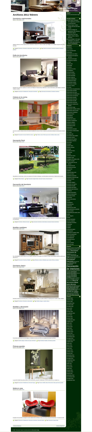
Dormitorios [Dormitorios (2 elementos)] (69, 275)
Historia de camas (36, 48)
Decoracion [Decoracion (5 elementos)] (74, 250)
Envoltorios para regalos (73, 135)
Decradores (70, 115)
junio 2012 (70, 345)
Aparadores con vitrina (72, 54)
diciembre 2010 (71, 375)
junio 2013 (70, 325)
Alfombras (70, 52)
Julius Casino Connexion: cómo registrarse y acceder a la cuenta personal (74, 22)
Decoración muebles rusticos (74, 108)
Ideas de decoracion (49, 382)
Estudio (69, 149)
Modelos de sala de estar (73, 177)
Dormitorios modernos (55, 91)
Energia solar (70, 134)
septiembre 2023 (71, 313)
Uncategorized (71, 237)
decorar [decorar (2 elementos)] (78, 273)
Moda (57, 420)
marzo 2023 (70, 318)
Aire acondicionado (72, 50)
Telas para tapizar (71, 229)
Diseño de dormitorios (47, 48)
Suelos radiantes (71, 220)
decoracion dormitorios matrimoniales (40, 221)
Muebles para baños (72, 187)
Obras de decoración (72, 194)
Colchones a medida (72, 83)
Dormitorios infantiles (55, 48)
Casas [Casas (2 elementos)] (76, 247)
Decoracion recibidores (72, 112)
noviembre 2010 (71, 376)
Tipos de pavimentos (72, 234)
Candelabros (70, 70)
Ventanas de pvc (71, 239)
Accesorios (70, 48)
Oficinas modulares (55, 260)
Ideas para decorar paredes (58, 382)
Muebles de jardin (71, 185)
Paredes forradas (71, 195)
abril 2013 (70, 328)
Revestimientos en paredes (73, 209)
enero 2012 (70, 353)
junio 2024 (70, 308)
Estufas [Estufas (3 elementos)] (72, 279)
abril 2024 (70, 309)
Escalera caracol (71, 137)
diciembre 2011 (71, 355)
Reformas (70, 205)
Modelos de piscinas (72, 175)
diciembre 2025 (71, 303)
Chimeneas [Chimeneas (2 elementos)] (74, 249)
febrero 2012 (70, 351)
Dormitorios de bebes (72, 129)
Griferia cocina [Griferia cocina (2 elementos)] (69, 280)
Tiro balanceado (71, 236)
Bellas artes (70, 63)
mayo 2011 (70, 366)
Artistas (69, 62)
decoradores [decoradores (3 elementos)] (74, 273)
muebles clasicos (46, 301)
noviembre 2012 (71, 336)
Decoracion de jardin (72, 97)
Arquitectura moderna (72, 60)
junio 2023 (70, 314)
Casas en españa (71, 73)
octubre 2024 (70, 306)
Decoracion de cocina (22, 134)
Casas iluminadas (71, 75)
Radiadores (70, 202)
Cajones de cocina (72, 68)
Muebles (28, 260)
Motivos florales (21, 178)
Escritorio (70, 142)
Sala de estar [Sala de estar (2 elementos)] (74, 294)
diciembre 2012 (71, 335)
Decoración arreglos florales (33, 178)
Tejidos (69, 227)
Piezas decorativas (72, 199)
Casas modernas (71, 77)
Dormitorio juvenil (71, 125)
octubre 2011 (70, 358)
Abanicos (70, 47)
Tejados (69, 225)
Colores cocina (40, 134)
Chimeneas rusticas (72, 82)
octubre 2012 (70, 338)
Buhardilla (70, 65)
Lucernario (70, 169)
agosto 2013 (70, 321)
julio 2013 (70, 323)
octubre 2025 (70, 304)
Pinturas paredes (19, 346)
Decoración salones (42, 178)
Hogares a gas (71, 157)
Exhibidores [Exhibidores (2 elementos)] (77, 279)
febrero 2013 (70, 331)
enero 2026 (70, 301)
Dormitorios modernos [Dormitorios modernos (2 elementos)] (75, 277)
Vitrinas (69, 241)
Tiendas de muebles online (73, 232)
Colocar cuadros (71, 85)
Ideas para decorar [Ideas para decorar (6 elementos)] (72, 283)
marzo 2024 (70, 311)
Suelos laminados (71, 219)
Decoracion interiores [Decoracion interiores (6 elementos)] (71, 260)
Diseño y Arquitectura (72, 120)
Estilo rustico (70, 145)
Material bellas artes (72, 172)
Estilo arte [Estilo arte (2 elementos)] (68, 279)
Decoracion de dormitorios (46, 91)
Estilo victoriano (71, 147)
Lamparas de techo (72, 167)
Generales (70, 152)
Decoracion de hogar (52, 420)
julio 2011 (70, 363)
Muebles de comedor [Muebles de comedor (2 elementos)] (73, 290)
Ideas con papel (71, 160)
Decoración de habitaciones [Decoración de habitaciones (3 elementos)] (71, 263)
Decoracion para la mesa (73, 110)
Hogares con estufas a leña (73, 159)
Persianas (70, 197)
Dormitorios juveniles (51, 340)
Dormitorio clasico (19, 266)
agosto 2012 (70, 341)
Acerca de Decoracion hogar (74, 14)
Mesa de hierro (71, 174)
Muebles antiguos (40, 301)
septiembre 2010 (71, 380)
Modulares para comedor (47, 260)
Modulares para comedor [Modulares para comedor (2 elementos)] (74, 286)
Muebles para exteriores (73, 189)
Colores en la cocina (20, 97)
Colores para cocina (46, 134)
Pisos (69, 200)
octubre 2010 (70, 378)
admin (23, 56)
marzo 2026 (70, 298)
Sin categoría (70, 215)
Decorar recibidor (42, 382)
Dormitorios (20, 48)
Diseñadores (70, 117)
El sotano (70, 132)
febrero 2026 (70, 299)
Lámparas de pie (71, 165)
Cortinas (69, 87)
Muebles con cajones (72, 184)
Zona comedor (71, 242)
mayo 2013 (70, 326)
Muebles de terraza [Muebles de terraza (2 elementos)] (70, 292)
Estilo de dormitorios (20, 55)
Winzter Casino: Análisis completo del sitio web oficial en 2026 (74, 26)
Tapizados (70, 224)
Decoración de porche (72, 99)
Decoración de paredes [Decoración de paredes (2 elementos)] (71, 270)
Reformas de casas (72, 207)
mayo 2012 (70, 346)
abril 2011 (70, 368)
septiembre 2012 (71, 340)
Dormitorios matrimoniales (22, 18)
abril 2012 (70, 348)
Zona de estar (71, 244)
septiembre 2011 (71, 360)
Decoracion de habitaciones (23, 91)
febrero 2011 (70, 371)
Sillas (69, 214)
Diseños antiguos (21, 340)
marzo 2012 (70, 350)
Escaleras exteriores (72, 140)
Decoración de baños (72, 90)
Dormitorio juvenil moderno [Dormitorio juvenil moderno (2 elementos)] (72, 274)
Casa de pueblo (71, 72)
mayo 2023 (70, 316)
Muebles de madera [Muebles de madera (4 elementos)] (72, 291)
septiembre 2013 (71, 320)
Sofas (69, 217)
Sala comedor (71, 210)
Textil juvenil (70, 231)
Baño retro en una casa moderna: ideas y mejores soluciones (73, 36)
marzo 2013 (70, 330)
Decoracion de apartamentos (74, 89)
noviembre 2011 (71, 356)
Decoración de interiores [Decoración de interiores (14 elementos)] (73, 267)
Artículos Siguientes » (61, 425)
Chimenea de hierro (72, 80)
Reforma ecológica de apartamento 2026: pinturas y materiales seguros (74, 31)
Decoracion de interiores (33, 91)
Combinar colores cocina (55, 134)
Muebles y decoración (20, 307)
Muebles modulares (20, 227)
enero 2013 (70, 333)
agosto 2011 (70, 361)
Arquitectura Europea (72, 58)
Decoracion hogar (68, 8)
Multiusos (70, 190)
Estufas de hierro (71, 150)
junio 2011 (70, 365)
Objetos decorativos (72, 192)
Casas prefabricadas (72, 78)
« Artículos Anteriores (17, 425)
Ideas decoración (49, 178)
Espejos (69, 144)
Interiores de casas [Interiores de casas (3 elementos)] (71, 285)
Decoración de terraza (72, 102)
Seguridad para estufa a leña (74, 212)
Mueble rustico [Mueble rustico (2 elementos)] (75, 287)
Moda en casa (18, 388)
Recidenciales (71, 204)
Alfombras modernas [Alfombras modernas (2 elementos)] (70, 247)
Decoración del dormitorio (22, 184)
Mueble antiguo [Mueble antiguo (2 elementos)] (69, 287)
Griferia (69, 154)
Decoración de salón (72, 100)
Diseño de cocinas (29, 134)
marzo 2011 (70, 370)
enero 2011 (70, 373)
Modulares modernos (38, 260)
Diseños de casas (28, 340)
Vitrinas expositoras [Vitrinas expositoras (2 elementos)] (75, 295)
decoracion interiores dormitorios (53, 221)
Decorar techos (71, 113)
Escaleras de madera (72, 139)
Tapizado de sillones (72, 222)
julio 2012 (70, 343)
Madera (69, 170)
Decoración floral (19, 140)
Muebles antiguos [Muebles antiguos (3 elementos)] (71, 289)
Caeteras (70, 67)
